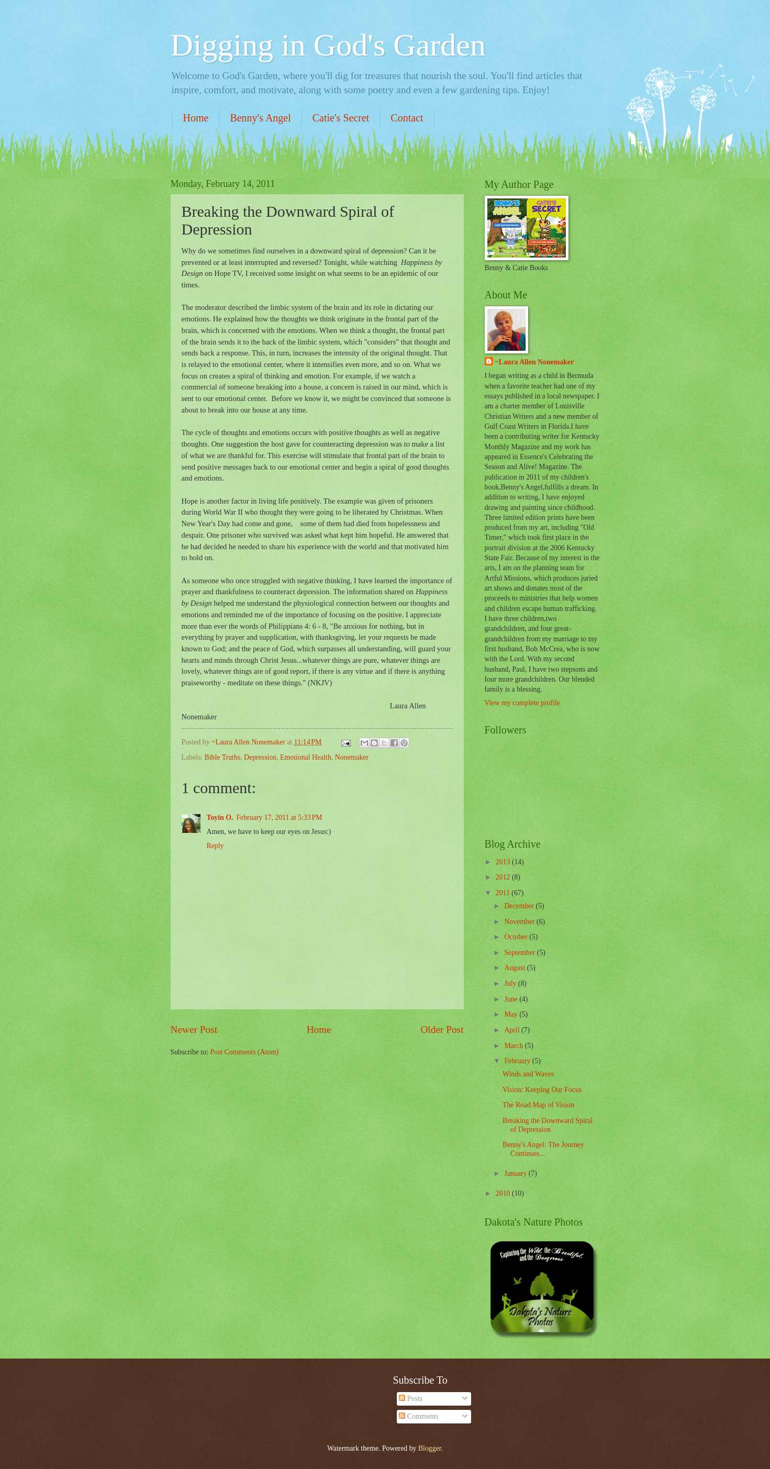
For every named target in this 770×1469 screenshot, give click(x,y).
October (516, 937)
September (520, 952)
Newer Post (194, 1029)
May (511, 1014)
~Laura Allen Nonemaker (534, 362)
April (512, 1030)
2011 (504, 893)
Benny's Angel (260, 118)
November (520, 922)
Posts (410, 1399)
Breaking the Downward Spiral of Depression (548, 1125)
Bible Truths (223, 757)
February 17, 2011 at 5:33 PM (279, 817)
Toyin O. (220, 817)
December (519, 906)
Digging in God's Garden (328, 45)
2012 (504, 877)
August (515, 968)
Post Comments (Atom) (244, 1052)
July (511, 983)
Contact (406, 118)
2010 (504, 1193)
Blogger (429, 1448)
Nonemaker (352, 757)
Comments (418, 1416)
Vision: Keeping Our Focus (542, 1090)
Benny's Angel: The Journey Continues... (543, 1149)
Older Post (441, 1029)
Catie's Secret (341, 118)
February (518, 1061)
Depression (260, 757)
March (514, 1046)
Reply (215, 846)
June (511, 999)
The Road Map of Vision (538, 1105)
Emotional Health (305, 757)
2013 (504, 862)
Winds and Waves (528, 1074)
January (516, 1173)
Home (196, 118)
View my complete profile (522, 703)
